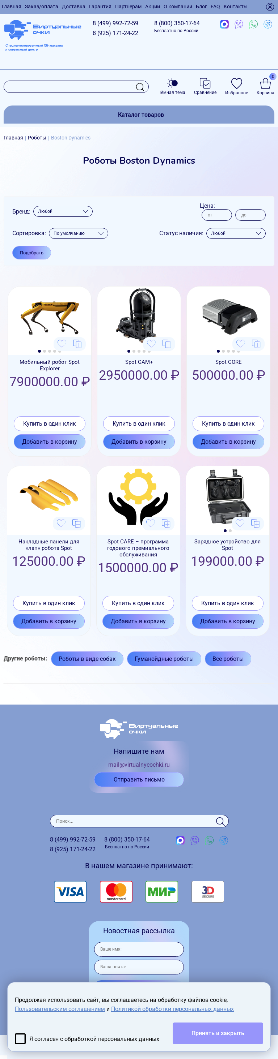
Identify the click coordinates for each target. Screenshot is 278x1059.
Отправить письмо (139, 779)
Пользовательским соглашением (60, 1009)
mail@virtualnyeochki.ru (139, 764)
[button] (39, 351)
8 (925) (115, 33)
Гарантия (100, 6)
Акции (152, 6)
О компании (178, 6)
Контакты (236, 6)
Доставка (73, 6)
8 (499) (115, 23)
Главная (11, 6)
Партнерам (128, 6)
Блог (201, 6)
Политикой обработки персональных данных (172, 1009)
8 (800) (177, 26)
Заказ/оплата (41, 6)
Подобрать (31, 252)
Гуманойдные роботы (164, 658)
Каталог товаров (141, 114)
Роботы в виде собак (87, 658)
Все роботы (228, 658)
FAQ (215, 6)
